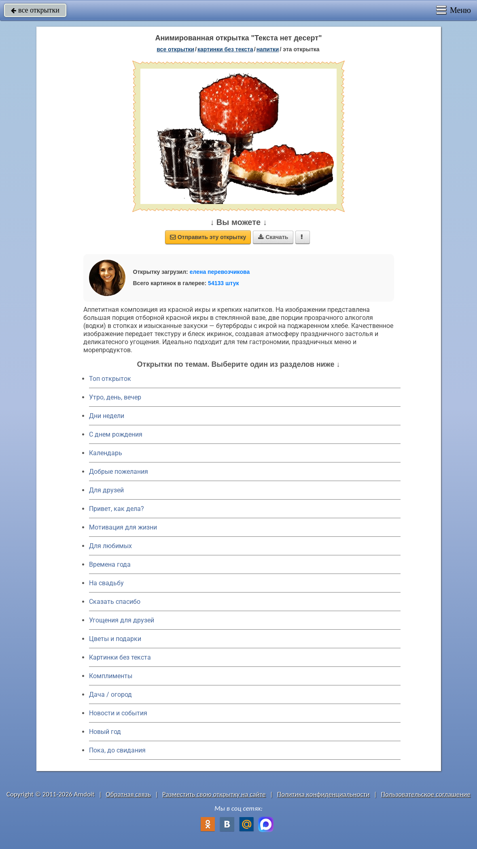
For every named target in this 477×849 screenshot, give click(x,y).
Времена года (110, 564)
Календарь (105, 453)
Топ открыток (110, 378)
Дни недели (106, 416)
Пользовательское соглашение (426, 794)
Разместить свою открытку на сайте (214, 794)
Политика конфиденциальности (323, 794)
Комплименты (110, 676)
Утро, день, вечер (115, 397)
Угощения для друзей (121, 620)
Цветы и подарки (115, 639)
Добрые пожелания (118, 471)
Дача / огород (110, 694)
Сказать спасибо (114, 601)
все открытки (35, 10)
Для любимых (110, 546)
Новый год (105, 732)
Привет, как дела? (116, 509)
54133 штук (223, 283)
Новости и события (118, 713)
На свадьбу (106, 583)
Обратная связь (128, 794)
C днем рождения (115, 434)
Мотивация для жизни (123, 527)
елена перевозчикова (220, 272)
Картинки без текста (120, 657)
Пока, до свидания (117, 750)
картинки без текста (225, 49)
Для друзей (106, 490)
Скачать (273, 237)
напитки (268, 49)
